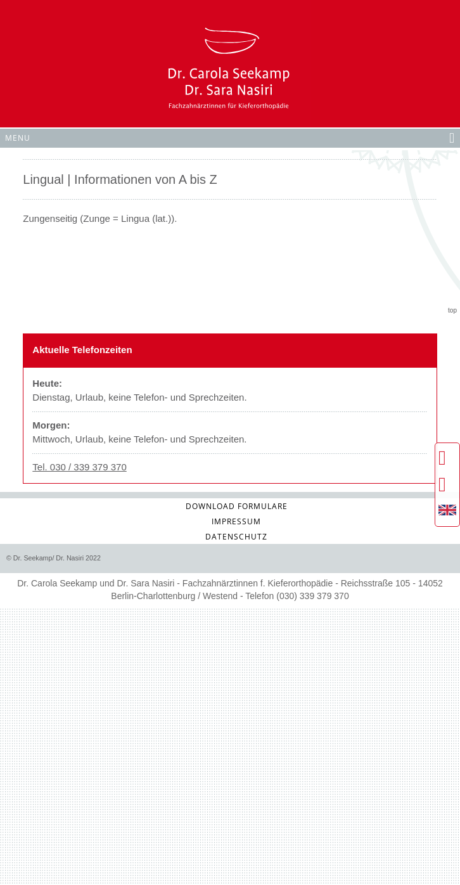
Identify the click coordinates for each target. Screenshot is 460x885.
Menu (230, 137)
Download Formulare (237, 506)
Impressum (236, 521)
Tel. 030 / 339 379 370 (79, 467)
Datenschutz (236, 536)
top (452, 310)
